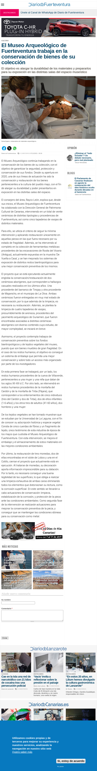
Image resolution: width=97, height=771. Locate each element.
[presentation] (20, 630)
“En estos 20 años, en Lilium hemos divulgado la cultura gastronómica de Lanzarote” (80, 681)
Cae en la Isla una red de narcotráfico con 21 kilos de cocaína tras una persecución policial (16, 681)
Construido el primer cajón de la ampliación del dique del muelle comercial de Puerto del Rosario (16, 580)
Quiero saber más (22, 752)
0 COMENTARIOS (25, 153)
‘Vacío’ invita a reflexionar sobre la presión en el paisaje (46, 679)
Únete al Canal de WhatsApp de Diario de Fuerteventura (52, 12)
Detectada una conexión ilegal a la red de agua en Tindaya (47, 563)
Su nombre (6, 600)
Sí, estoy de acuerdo (70, 761)
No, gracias (60, 766)
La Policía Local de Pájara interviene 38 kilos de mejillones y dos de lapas (15, 561)
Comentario (6, 609)
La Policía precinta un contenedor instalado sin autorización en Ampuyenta (47, 582)
